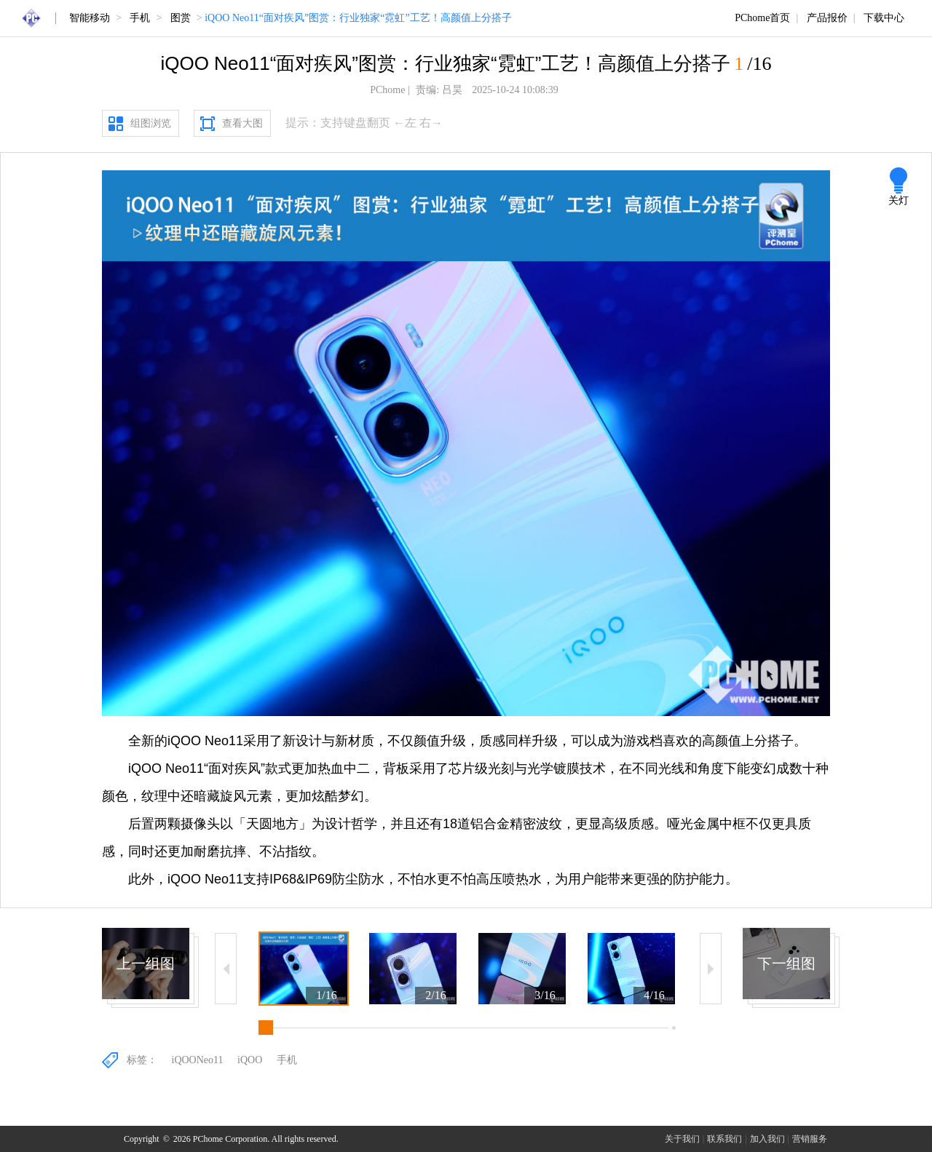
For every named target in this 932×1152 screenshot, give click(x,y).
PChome (387, 89)
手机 (140, 17)
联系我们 (724, 1139)
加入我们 (767, 1139)
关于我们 (682, 1139)
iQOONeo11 (198, 1059)
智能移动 (89, 17)
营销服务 (809, 1139)
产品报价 (827, 17)
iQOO (249, 1059)
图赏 (180, 17)
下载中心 (884, 17)
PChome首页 (762, 17)
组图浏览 (150, 123)
